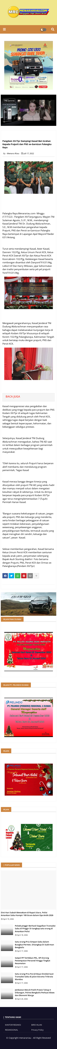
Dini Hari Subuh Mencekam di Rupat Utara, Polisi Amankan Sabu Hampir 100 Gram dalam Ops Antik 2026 (27, 914)
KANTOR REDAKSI (13, 1024)
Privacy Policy (37, 1029)
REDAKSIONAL (11, 1029)
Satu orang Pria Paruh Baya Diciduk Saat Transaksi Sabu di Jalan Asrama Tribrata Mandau (34, 976)
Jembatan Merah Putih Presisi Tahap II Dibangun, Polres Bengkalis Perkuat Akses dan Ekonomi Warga (34, 992)
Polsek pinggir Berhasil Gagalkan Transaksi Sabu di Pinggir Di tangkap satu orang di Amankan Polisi (35, 928)
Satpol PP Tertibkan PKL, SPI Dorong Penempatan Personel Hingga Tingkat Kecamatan (32, 960)
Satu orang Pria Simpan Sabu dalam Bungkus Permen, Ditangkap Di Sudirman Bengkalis (34, 944)
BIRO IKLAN (36, 1024)
